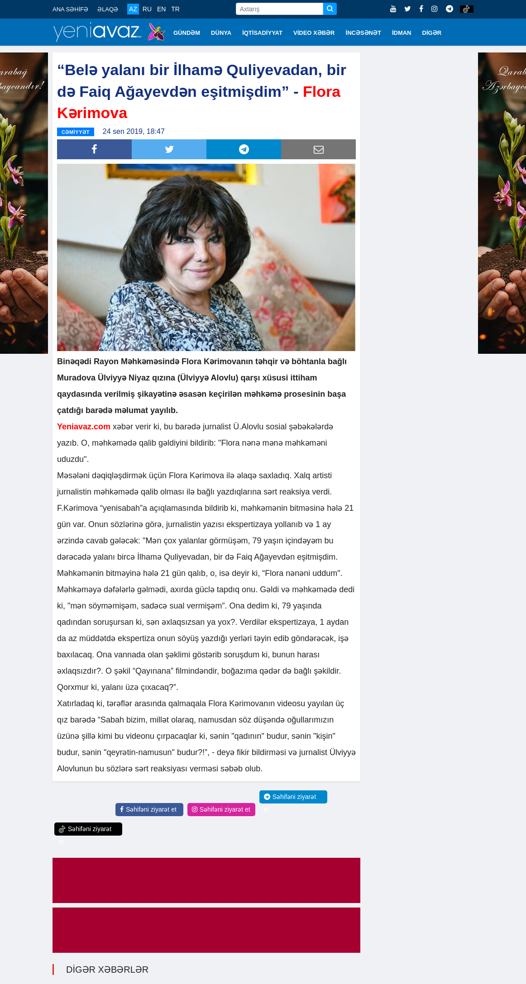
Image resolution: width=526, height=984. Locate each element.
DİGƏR (432, 32)
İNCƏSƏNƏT (363, 32)
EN (161, 9)
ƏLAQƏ (107, 9)
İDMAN (401, 32)
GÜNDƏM (186, 32)
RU (147, 9)
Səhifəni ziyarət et (148, 809)
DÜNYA (221, 32)
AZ (133, 9)
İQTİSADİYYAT (262, 32)
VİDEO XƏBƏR (314, 32)
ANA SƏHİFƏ (70, 9)
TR (175, 9)
